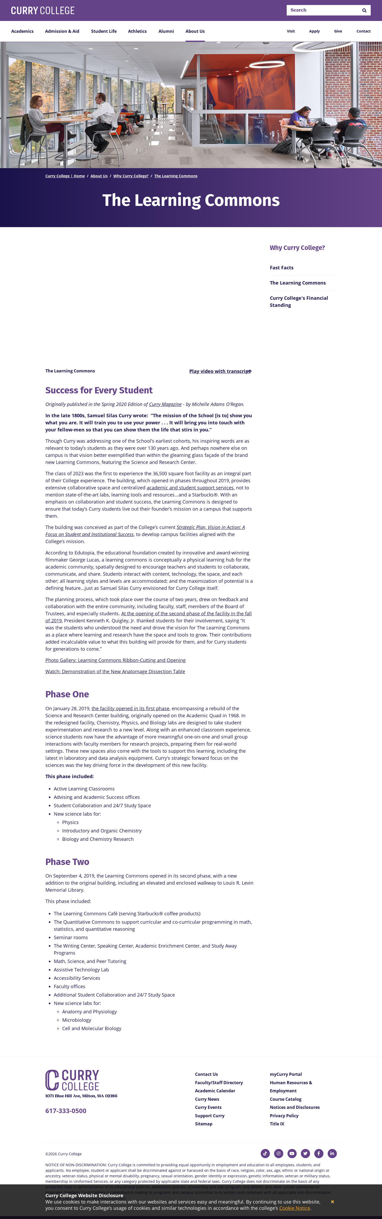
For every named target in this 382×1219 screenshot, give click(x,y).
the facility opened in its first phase (130, 708)
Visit (291, 31)
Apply (314, 31)
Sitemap (203, 1124)
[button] (364, 10)
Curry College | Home (65, 175)
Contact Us (206, 1074)
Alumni (166, 31)
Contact (364, 31)
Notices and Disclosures (295, 1107)
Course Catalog (285, 1099)
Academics (22, 31)
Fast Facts (282, 267)
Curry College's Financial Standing (299, 301)
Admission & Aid (62, 31)
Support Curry (209, 1116)
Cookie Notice (294, 1208)
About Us (195, 31)
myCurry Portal (286, 1074)
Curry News (207, 1099)
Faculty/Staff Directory (219, 1083)
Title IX (277, 1124)
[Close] (332, 1202)
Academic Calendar (215, 1091)
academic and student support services (190, 487)
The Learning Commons (175, 175)
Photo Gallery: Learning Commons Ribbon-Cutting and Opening (115, 660)
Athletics (137, 31)
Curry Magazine (165, 404)
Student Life (104, 31)
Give (338, 31)
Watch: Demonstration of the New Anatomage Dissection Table (115, 671)
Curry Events (208, 1107)
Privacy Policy (284, 1116)
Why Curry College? (131, 175)
